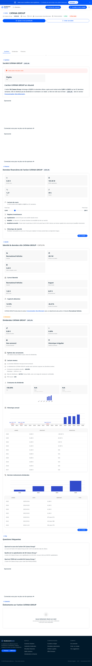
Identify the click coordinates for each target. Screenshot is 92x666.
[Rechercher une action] (28, 7)
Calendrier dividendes (30, 646)
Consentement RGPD (86, 661)
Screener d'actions (29, 643)
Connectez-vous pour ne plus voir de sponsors (19, 128)
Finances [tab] (23, 51)
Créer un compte (74, 646)
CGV (78, 661)
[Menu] (89, 7)
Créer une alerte (67, 20)
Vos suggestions (74, 649)
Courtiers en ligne (52, 643)
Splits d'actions (28, 651)
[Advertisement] (46, 36)
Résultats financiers (29, 649)
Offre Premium (51, 651)
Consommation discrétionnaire (42, 16)
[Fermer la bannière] (90, 2)
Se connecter (74, 643)
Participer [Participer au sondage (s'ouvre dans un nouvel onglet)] (73, 2)
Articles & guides (51, 649)
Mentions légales (72, 661)
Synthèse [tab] (6, 51)
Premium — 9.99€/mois (8, 650)
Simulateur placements (53, 646)
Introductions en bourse (30, 654)
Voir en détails (82, 235)
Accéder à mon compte (77, 7)
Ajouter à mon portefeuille (24, 20)
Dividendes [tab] (15, 51)
